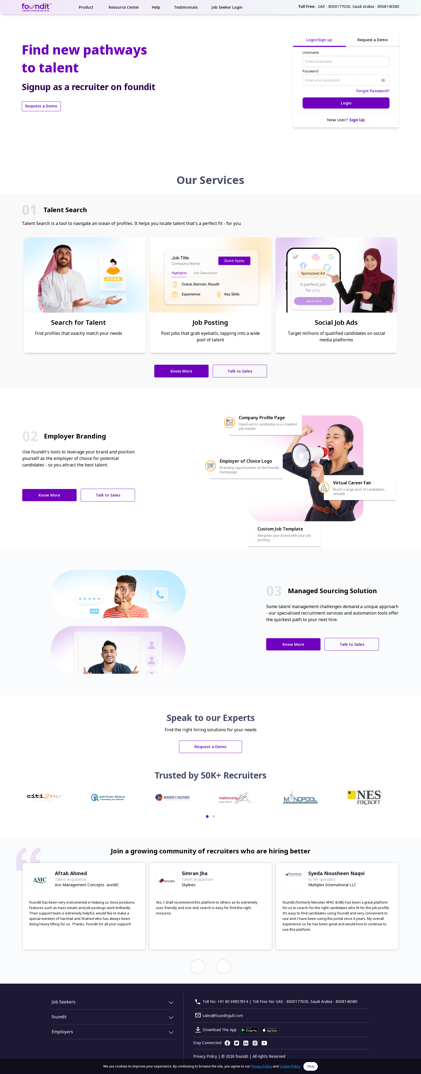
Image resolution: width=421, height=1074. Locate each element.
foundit (59, 1017)
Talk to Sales (239, 371)
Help (156, 7)
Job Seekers (64, 1002)
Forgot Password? (372, 90)
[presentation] (198, 966)
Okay (311, 1066)
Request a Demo (41, 106)
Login (346, 103)
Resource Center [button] (124, 7)
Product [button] (86, 7)
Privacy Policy (205, 1056)
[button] (207, 816)
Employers (62, 1032)
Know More (181, 371)
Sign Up (357, 119)
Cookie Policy (289, 1066)
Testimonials (186, 7)
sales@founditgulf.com (223, 1015)
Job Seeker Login (227, 7)
